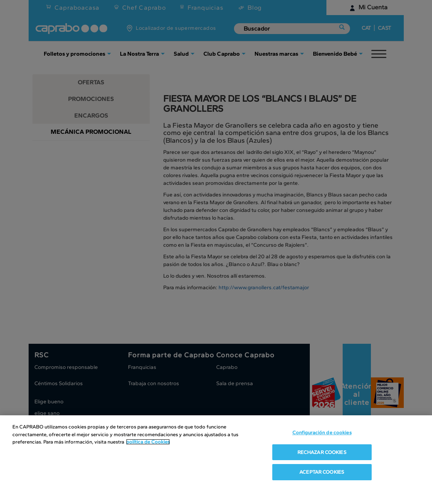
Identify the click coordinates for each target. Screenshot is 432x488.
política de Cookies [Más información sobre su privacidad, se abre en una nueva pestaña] (148, 442)
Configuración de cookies (322, 432)
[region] (216, 451)
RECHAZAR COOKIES (322, 452)
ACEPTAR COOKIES (321, 472)
